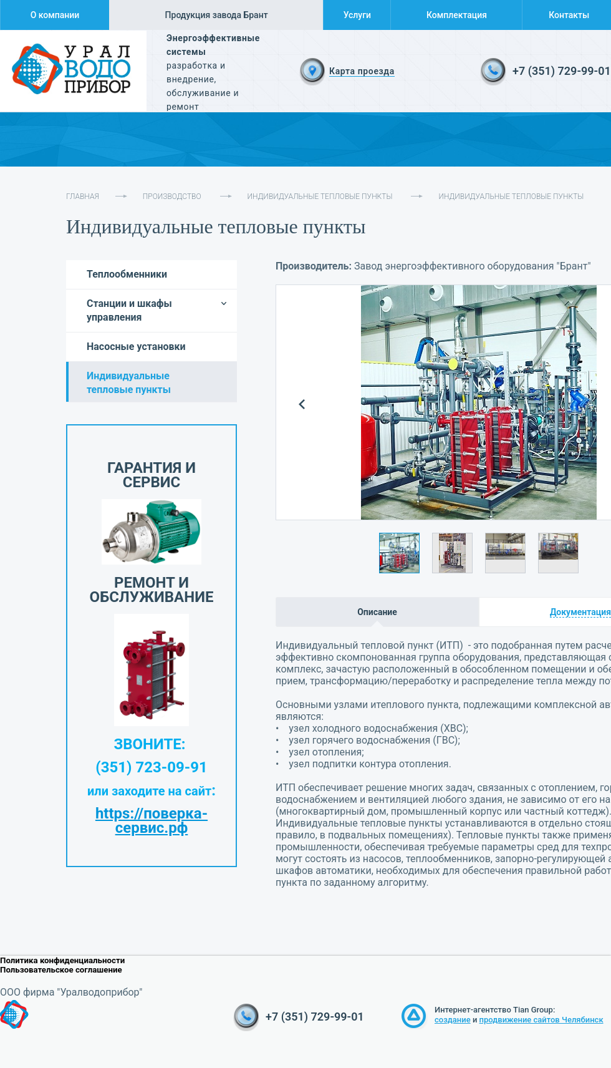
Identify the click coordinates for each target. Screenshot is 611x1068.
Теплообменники (127, 274)
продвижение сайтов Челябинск (541, 1019)
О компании (55, 15)
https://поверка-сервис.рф (151, 821)
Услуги (357, 15)
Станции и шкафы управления (129, 310)
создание (453, 1019)
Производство (172, 196)
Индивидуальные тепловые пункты (320, 196)
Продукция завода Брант (216, 15)
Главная (82, 196)
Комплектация (456, 15)
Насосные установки (136, 346)
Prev (302, 404)
